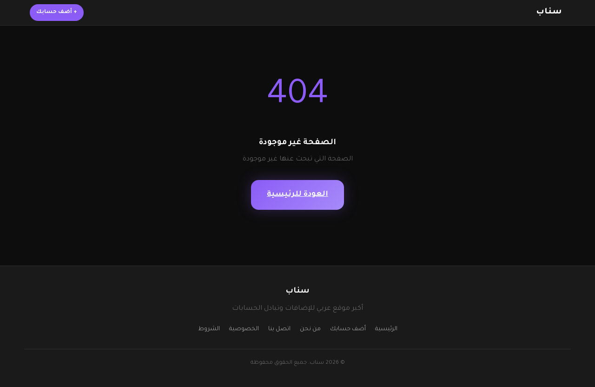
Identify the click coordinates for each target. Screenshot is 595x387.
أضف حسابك (56, 12)
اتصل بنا (279, 329)
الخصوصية (244, 329)
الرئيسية (386, 329)
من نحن (310, 329)
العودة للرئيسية (297, 195)
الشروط (209, 329)
